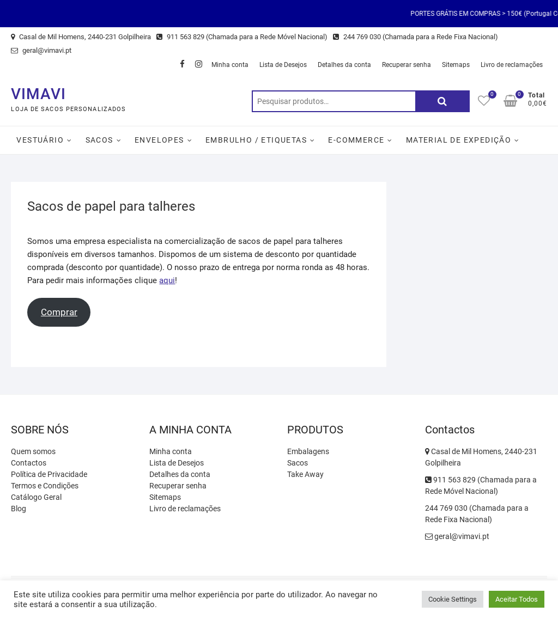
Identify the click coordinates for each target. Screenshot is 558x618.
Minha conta (229, 65)
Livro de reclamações (512, 65)
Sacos (99, 140)
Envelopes (159, 140)
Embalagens (308, 451)
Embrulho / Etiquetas (256, 140)
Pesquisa (442, 101)
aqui (167, 280)
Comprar (59, 312)
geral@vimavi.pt (41, 50)
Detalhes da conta (344, 65)
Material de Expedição (458, 140)
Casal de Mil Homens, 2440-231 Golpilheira (81, 37)
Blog (18, 508)
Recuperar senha (406, 65)
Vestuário (40, 140)
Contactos (28, 462)
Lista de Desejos (283, 65)
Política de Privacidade (49, 474)
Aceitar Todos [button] (516, 599)
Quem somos (33, 451)
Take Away (305, 474)
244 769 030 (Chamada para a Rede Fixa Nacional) (415, 37)
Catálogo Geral (36, 497)
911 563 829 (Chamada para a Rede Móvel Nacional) (241, 37)
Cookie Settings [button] (452, 599)
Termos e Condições (44, 485)
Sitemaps (456, 65)
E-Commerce (356, 140)
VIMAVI (38, 94)
